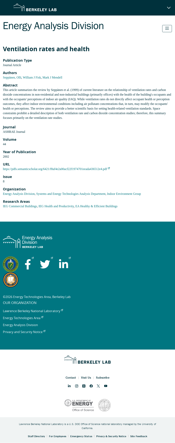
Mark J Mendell (52, 77)
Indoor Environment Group (124, 193)
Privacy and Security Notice (24, 332)
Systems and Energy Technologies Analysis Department (71, 193)
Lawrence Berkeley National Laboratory (33, 311)
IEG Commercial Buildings (20, 206)
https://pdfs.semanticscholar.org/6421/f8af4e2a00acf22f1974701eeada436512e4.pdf (56, 169)
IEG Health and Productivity (56, 206)
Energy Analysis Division (19, 193)
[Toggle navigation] (167, 28)
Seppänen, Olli (12, 77)
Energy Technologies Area (23, 318)
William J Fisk (32, 77)
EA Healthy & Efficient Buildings (96, 206)
